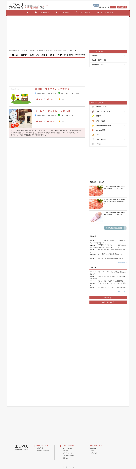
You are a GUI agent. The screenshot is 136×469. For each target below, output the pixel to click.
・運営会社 (64, 458)
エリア (62, 13)
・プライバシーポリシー (68, 453)
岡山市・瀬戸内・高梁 (47, 50)
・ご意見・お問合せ (67, 455)
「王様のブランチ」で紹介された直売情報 (112, 288)
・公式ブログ (93, 453)
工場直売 (42, 13)
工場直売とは (108, 298)
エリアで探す (25, 50)
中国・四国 (32, 50)
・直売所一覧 (39, 448)
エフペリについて (108, 302)
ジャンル (83, 13)
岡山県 (38, 50)
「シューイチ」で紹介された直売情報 (110, 281)
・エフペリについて (67, 448)
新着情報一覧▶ (122, 262)
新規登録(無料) (122, 7)
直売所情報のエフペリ (15, 50)
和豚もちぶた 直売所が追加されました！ (111, 258)
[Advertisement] (68, 33)
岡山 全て (95, 55)
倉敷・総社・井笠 (98, 64)
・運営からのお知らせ (42, 450)
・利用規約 (64, 450)
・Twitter (91, 450)
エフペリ (105, 13)
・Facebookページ (94, 448)
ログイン (113, 7)
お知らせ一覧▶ (122, 291)
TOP (26, 12)
